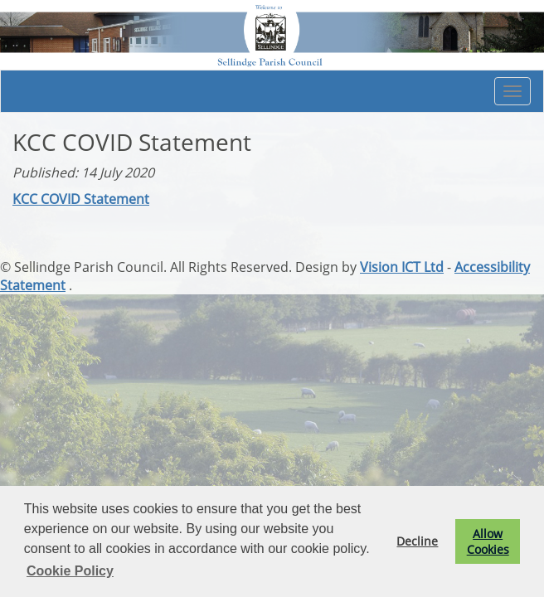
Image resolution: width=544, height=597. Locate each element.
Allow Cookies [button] (488, 541)
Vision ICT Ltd (402, 267)
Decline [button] (417, 541)
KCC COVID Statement (80, 199)
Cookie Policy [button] (70, 571)
